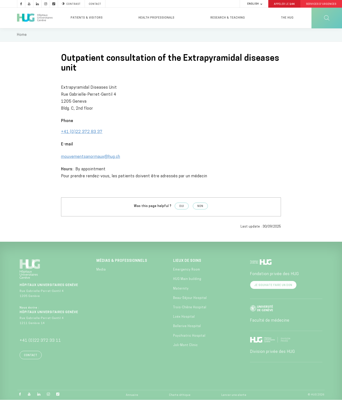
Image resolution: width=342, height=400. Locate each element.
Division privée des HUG (272, 352)
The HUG (287, 17)
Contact (30, 355)
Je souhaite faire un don (273, 285)
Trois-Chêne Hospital (189, 307)
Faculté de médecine (269, 321)
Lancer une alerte (233, 395)
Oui (181, 206)
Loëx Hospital (184, 317)
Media (101, 270)
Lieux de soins (187, 261)
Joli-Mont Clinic (185, 345)
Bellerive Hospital (187, 326)
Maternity (181, 288)
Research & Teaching (227, 17)
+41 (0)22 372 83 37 (82, 132)
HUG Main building (187, 279)
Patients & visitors (87, 17)
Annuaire (132, 395)
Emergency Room (186, 270)
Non (200, 206)
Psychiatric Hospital (189, 336)
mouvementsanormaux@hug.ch (90, 157)
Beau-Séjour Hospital (190, 298)
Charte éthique (180, 395)
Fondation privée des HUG (274, 274)
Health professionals (156, 17)
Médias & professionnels (121, 261)
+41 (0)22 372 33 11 (40, 341)
